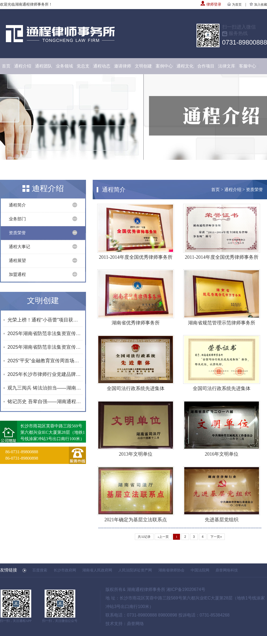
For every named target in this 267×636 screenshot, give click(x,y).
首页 (6, 66)
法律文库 (226, 66)
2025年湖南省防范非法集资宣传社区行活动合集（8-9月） (45, 347)
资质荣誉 (17, 232)
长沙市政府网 (65, 570)
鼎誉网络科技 (226, 570)
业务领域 (64, 66)
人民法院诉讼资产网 (135, 570)
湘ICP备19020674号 (185, 589)
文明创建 (143, 66)
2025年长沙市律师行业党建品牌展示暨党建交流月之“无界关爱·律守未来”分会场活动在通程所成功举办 (45, 374)
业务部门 (17, 219)
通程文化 (185, 66)
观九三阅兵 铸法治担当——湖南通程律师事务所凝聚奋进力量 (45, 388)
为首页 (234, 4)
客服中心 (247, 66)
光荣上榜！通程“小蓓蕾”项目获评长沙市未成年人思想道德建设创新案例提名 (45, 320)
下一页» (216, 537)
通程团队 (43, 66)
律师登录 (211, 4)
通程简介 (17, 205)
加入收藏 (258, 4)
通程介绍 (22, 66)
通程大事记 (19, 246)
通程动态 (101, 66)
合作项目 (205, 66)
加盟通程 (17, 274)
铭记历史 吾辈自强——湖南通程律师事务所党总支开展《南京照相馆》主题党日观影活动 (45, 401)
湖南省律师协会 (171, 570)
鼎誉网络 (135, 623)
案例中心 (164, 66)
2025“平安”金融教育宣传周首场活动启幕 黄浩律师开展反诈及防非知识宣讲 (45, 360)
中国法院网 (200, 570)
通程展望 (17, 260)
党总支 (83, 66)
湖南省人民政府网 (97, 570)
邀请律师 (122, 66)
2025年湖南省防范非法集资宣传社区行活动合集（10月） (45, 333)
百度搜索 (39, 570)
